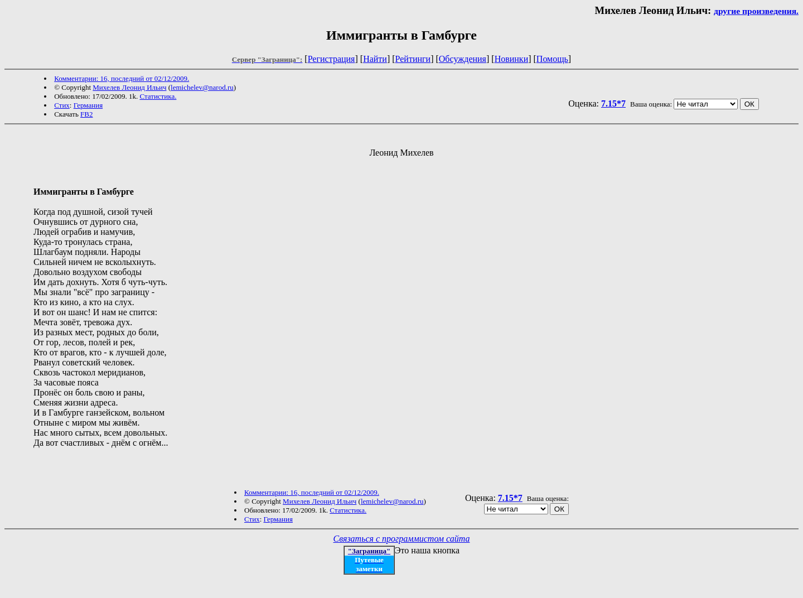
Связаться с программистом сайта (401, 538)
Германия (88, 105)
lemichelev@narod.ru (202, 87)
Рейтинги (413, 59)
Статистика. (157, 96)
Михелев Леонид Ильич (129, 87)
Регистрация (331, 59)
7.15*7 (613, 103)
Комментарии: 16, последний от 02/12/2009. (121, 78)
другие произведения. (756, 11)
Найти (375, 59)
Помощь (552, 59)
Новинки (512, 59)
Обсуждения (462, 59)
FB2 (86, 114)
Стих (62, 105)
